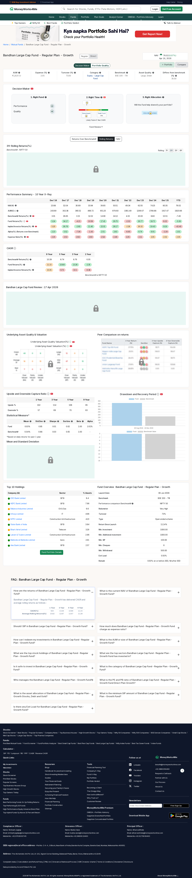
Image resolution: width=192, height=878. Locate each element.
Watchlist (7, 768)
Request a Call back (163, 773)
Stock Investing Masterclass (56, 774)
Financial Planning (52, 802)
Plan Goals (99, 17)
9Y (181, 150)
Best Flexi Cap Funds (86, 743)
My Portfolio (91, 778)
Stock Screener (9, 733)
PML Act (48, 862)
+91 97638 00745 (18, 836)
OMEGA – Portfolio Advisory (98, 812)
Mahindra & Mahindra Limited (23, 540)
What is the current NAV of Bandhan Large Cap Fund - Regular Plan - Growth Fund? (136, 592)
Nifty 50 (35, 23)
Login (155, 9)
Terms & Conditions (105, 862)
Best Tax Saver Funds (140, 743)
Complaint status (10, 862)
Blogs (47, 767)
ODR (80, 862)
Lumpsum (15, 753)
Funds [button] (73, 17)
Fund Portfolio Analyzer (47, 743)
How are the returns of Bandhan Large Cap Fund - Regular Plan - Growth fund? (52, 592)
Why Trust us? (92, 798)
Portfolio (167, 64)
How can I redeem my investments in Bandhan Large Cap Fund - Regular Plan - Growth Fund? (51, 641)
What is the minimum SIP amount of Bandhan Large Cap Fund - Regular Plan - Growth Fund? (137, 695)
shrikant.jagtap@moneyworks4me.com (24, 833)
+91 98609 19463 (80, 836)
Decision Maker (82, 65)
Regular (84, 56)
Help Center (170, 2)
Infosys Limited (17, 514)
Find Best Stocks (9, 779)
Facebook (135, 770)
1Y (167, 150)
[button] (19, 72)
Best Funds (50, 23)
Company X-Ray (93, 771)
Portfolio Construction (54, 805)
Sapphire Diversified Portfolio (99, 816)
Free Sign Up (176, 806)
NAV (118, 139)
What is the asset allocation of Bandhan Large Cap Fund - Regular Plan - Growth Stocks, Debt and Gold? (51, 695)
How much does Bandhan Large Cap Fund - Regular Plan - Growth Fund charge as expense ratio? (137, 628)
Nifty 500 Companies (140, 733)
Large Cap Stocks (25, 735)
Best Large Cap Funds (105, 743)
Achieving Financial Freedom (56, 795)
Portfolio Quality (100, 65)
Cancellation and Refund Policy (30, 862)
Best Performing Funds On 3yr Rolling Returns (21, 802)
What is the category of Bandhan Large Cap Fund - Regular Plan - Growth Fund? (139, 668)
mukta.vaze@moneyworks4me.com (84, 833)
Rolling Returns (106, 139)
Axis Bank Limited (18, 545)
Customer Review (94, 801)
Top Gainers (18, 23)
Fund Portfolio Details (52, 552)
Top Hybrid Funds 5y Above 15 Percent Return (21, 812)
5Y (176, 150)
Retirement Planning (53, 785)
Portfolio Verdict (70, 23)
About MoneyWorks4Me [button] (168, 876)
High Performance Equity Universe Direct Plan (21, 809)
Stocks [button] (62, 17)
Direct (93, 56)
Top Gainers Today (104, 733)
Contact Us (159, 791)
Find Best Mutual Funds (12, 743)
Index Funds (156, 743)
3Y (171, 150)
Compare (181, 64)
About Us (159, 787)
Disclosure (128, 862)
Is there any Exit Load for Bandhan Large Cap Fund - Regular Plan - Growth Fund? (48, 708)
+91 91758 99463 (142, 836)
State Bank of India (19, 524)
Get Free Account (171, 9)
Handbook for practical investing (58, 771)
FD (9, 753)
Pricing (180, 2)
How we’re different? (95, 795)
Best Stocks (22, 733)
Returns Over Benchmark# (84, 139)
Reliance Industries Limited (22, 509)
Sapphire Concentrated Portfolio (100, 819)
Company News (51, 733)
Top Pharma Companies (44, 735)
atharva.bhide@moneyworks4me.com (147, 833)
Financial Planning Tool (96, 767)
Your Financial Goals (53, 781)
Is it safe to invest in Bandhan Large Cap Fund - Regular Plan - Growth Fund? (50, 668)
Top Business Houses (68, 733)
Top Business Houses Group (14, 785)
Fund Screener (29, 743)
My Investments (10, 764)
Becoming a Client (94, 788)
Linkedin (135, 765)
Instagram (135, 781)
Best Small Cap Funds (67, 743)
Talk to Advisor (172, 23)
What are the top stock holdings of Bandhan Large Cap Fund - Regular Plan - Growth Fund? (50, 655)
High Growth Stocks (87, 733)
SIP (4, 753)
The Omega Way (93, 791)
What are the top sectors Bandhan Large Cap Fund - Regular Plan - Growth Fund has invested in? (135, 655)
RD (22, 753)
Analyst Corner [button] (116, 17)
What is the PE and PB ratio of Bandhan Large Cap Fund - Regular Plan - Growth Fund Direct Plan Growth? (138, 681)
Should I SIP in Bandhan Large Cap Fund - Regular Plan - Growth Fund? (50, 626)
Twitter (134, 786)
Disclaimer (118, 862)
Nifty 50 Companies (122, 733)
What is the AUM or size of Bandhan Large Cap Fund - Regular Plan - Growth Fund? (136, 641)
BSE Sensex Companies (160, 733)
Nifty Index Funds (123, 743)
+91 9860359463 (162, 769)
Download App (47, 2)
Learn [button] (161, 17)
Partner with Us (161, 778)
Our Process (160, 782)
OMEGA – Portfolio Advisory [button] (140, 17)
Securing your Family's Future (57, 788)
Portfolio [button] (85, 17)
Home (51, 17)
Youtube (135, 775)
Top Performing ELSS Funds (14, 806)
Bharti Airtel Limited (19, 530)
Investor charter (89, 862)
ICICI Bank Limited (18, 498)
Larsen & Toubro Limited (21, 535)
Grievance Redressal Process (65, 862)
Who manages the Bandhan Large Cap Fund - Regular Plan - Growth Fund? (52, 680)
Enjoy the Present (52, 791)
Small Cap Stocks (179, 733)
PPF (26, 753)
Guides (48, 778)
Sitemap (48, 808)
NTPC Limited (16, 519)
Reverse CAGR (41, 753)
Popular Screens (36, 733)
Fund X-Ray (92, 774)
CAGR (31, 753)
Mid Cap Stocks (9, 735)
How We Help (50, 798)
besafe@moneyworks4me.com (168, 764)
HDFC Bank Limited (19, 503)
